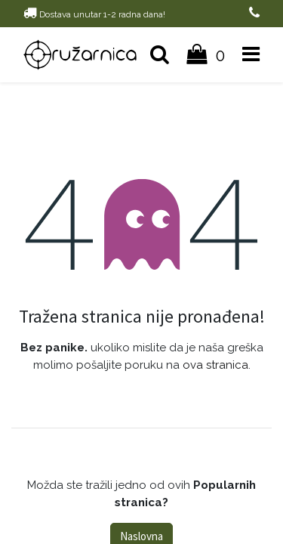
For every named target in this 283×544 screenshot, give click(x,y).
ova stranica (215, 365)
